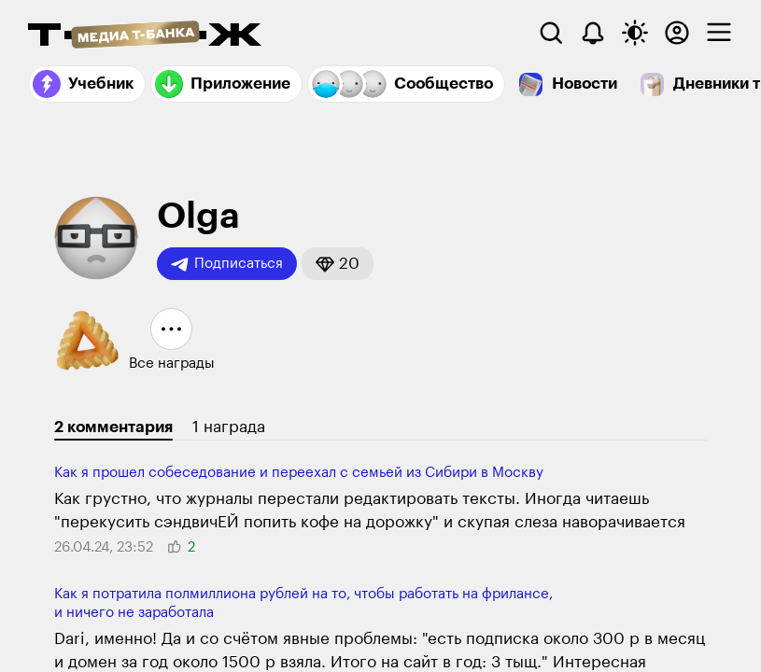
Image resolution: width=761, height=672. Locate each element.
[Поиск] (551, 33)
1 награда (228, 427)
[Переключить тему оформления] (635, 33)
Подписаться (227, 264)
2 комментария (113, 427)
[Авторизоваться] (677, 33)
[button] (337, 263)
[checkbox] (719, 33)
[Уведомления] (593, 33)
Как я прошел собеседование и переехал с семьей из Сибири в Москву (298, 473)
